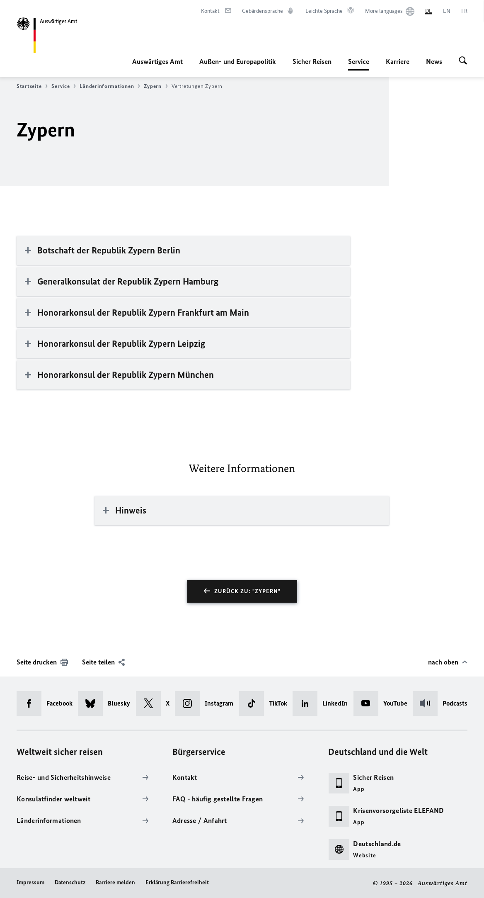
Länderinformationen (110, 86)
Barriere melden (115, 882)
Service (358, 61)
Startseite (32, 86)
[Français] (464, 11)
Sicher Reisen (312, 61)
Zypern (155, 86)
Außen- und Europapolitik (237, 61)
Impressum (30, 882)
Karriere (397, 61)
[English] (446, 11)
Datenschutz (70, 882)
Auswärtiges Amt (157, 61)
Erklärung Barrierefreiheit (177, 882)
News (434, 61)
